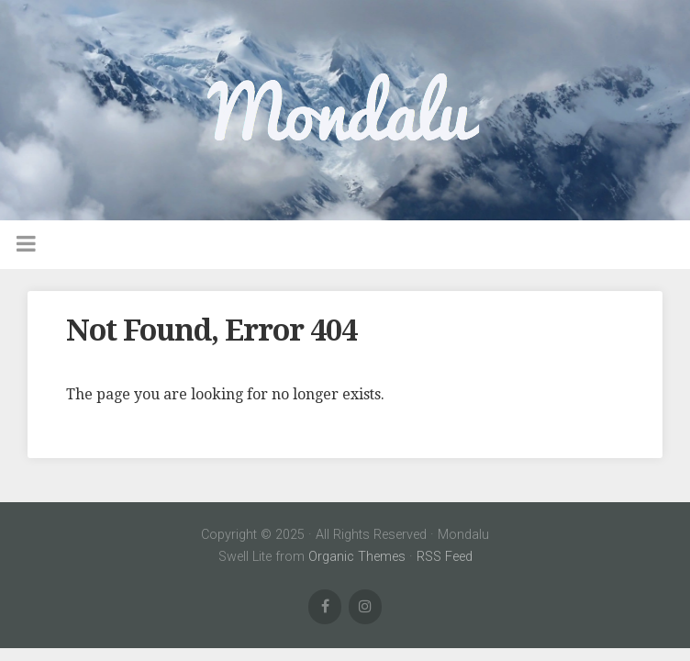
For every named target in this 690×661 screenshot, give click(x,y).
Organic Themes (357, 557)
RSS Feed (445, 557)
